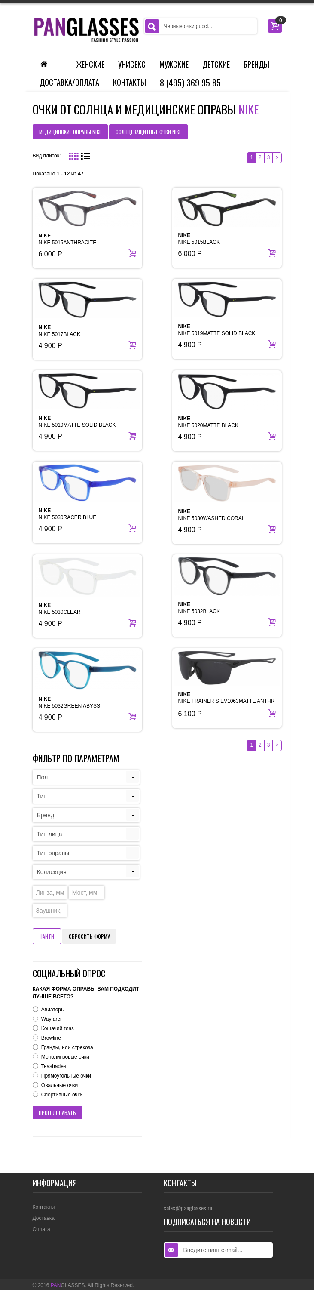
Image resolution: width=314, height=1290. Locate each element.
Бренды (256, 64)
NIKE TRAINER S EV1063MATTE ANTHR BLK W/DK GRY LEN (226, 701)
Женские (90, 64)
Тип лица (49, 834)
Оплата (41, 1229)
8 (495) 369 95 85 (190, 82)
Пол (42, 777)
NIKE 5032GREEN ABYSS (69, 702)
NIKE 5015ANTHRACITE (68, 239)
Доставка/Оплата (69, 82)
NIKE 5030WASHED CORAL (211, 514)
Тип (42, 796)
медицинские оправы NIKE (70, 131)
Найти (47, 936)
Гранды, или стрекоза (67, 1047)
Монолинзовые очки (65, 1057)
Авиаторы (53, 1010)
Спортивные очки (62, 1095)
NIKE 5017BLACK (59, 330)
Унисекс (132, 64)
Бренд (46, 815)
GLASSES (68, 1285)
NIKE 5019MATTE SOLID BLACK (217, 329)
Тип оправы (53, 853)
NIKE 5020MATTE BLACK (208, 422)
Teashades (53, 1066)
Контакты (129, 82)
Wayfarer (51, 1019)
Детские (216, 64)
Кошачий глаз (57, 1028)
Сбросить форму (89, 936)
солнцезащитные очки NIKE (148, 131)
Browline (51, 1038)
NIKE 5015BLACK (199, 238)
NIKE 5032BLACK (199, 607)
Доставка (44, 1218)
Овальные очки (59, 1085)
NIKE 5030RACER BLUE (68, 514)
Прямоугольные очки (66, 1076)
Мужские (174, 64)
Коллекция (52, 871)
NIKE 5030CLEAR (60, 608)
